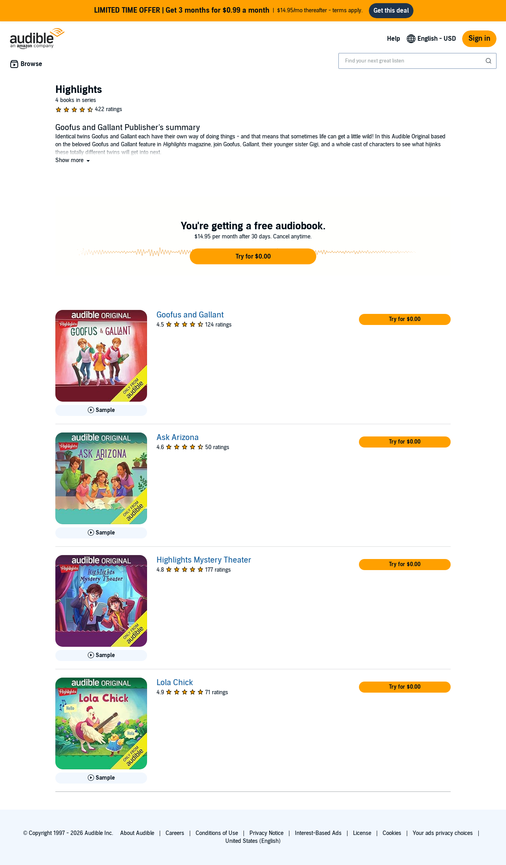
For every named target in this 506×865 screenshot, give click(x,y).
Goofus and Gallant (190, 315)
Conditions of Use (217, 833)
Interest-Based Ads (318, 833)
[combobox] (417, 61)
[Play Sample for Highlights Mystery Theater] (101, 655)
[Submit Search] (489, 61)
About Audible (137, 833)
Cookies (392, 833)
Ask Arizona (178, 437)
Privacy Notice (266, 833)
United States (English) (253, 841)
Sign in (479, 38)
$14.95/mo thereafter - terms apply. (228, 11)
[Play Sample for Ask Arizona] (101, 532)
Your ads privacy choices (443, 833)
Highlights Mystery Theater (204, 560)
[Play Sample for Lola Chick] (101, 778)
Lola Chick (175, 682)
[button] (73, 160)
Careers (175, 833)
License (362, 833)
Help (393, 39)
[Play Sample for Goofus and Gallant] (101, 410)
